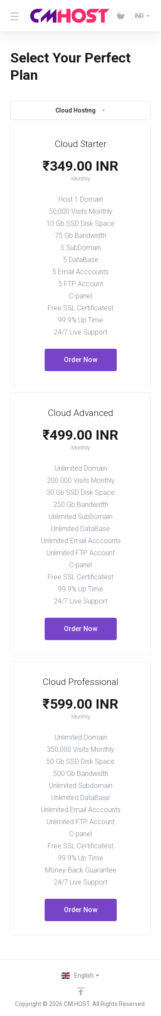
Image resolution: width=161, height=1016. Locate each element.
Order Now (80, 360)
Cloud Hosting (80, 110)
